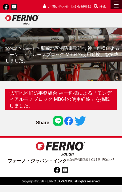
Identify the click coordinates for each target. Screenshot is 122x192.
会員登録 (81, 7)
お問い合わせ (55, 7)
